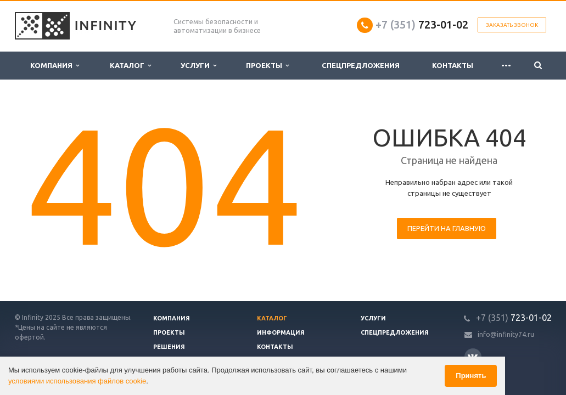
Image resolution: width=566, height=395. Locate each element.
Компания (54, 65)
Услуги (198, 65)
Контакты (452, 65)
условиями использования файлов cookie (77, 381)
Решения (169, 346)
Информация (281, 332)
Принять (471, 375)
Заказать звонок (512, 25)
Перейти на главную (446, 228)
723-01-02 (422, 24)
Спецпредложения (361, 65)
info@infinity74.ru (506, 334)
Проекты (267, 65)
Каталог (130, 65)
